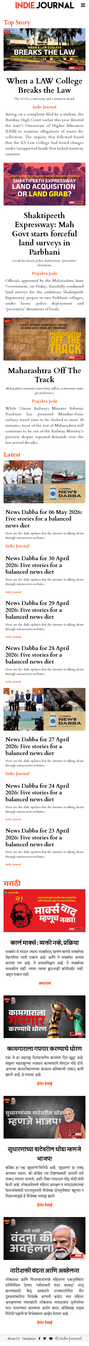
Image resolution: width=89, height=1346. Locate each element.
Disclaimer (29, 1339)
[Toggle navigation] (83, 4)
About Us (13, 1339)
